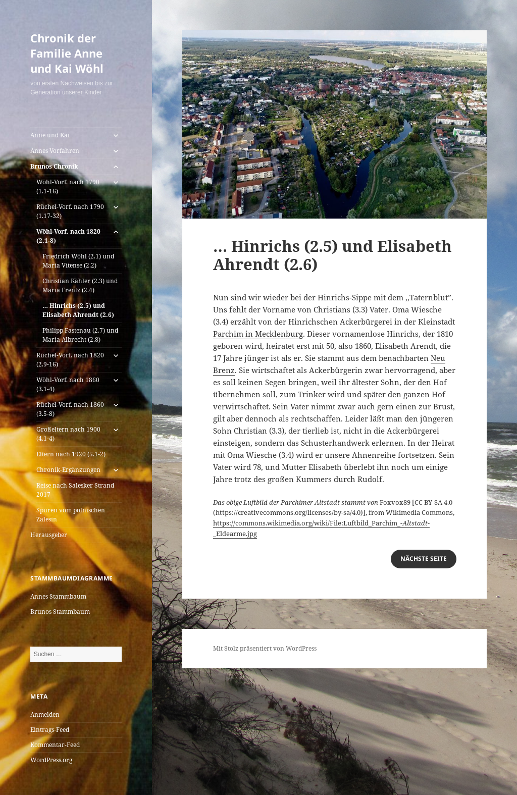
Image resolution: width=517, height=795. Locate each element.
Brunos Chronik (54, 166)
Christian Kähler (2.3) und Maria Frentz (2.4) (80, 285)
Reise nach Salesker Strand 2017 (75, 490)
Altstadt (415, 522)
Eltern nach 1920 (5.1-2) (71, 454)
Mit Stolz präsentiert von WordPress (265, 648)
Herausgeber (48, 535)
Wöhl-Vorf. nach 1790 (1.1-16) (67, 186)
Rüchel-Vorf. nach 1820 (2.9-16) (70, 359)
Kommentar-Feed (55, 744)
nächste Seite (423, 558)
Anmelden (45, 714)
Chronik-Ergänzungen (68, 469)
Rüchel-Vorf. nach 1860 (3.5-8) (70, 409)
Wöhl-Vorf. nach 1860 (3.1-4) (67, 384)
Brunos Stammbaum (60, 611)
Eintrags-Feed (49, 729)
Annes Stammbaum (58, 596)
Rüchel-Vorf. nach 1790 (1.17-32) (70, 211)
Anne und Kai (50, 135)
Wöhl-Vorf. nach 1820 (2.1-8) (68, 236)
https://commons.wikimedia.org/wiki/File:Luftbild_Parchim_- (307, 522)
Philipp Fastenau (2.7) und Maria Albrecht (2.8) (80, 335)
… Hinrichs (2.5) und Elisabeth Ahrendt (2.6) (78, 310)
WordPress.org (51, 760)
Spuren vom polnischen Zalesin (70, 514)
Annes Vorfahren (54, 150)
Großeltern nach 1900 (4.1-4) (68, 434)
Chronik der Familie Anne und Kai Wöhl (67, 53)
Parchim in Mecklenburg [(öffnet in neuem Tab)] (258, 334)
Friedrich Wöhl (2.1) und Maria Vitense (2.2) (78, 261)
